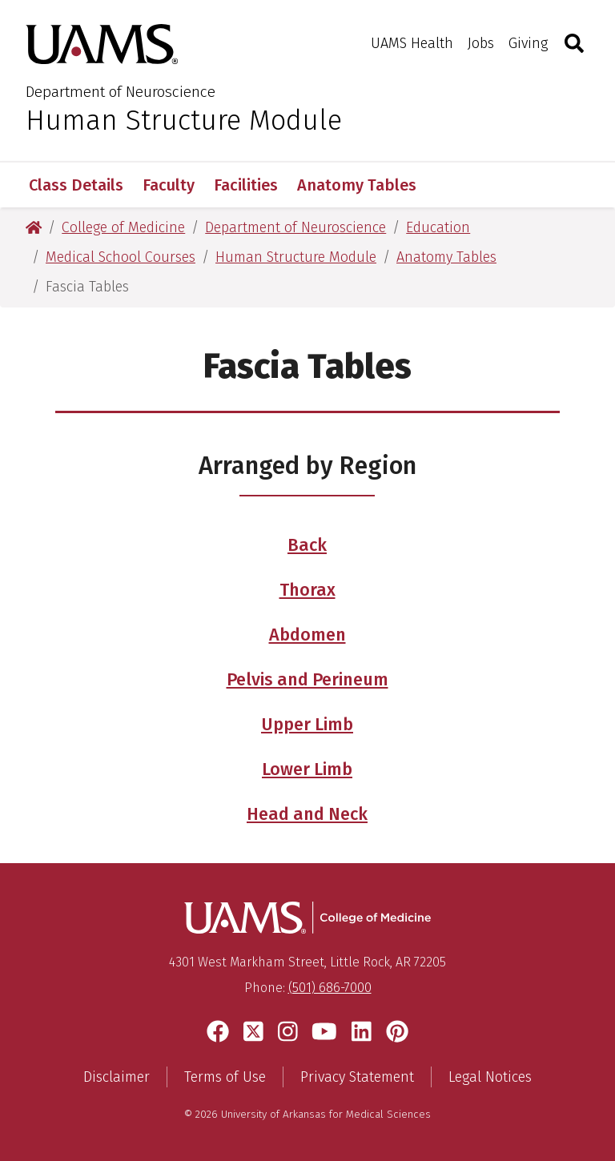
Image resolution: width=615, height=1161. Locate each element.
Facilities (246, 185)
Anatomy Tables (356, 185)
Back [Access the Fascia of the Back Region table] (307, 545)
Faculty (169, 185)
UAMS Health (412, 43)
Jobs (481, 43)
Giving (528, 43)
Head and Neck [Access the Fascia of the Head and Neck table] (307, 814)
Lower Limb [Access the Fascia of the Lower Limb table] (307, 769)
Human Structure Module (184, 120)
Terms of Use (225, 1077)
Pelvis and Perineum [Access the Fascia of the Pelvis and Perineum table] (307, 679)
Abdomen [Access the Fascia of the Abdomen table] (307, 635)
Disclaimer (116, 1077)
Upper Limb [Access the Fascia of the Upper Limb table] (307, 724)
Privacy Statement (357, 1077)
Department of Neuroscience (120, 91)
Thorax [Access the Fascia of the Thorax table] (307, 590)
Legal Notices (490, 1077)
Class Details (76, 185)
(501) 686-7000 (330, 987)
